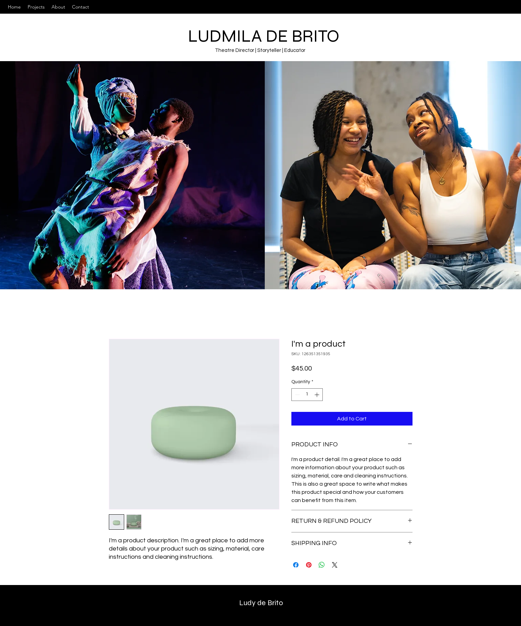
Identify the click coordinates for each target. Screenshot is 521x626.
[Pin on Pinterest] (309, 565)
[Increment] (317, 395)
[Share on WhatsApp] (322, 565)
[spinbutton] (307, 395)
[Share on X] (335, 565)
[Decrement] (296, 395)
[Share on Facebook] (296, 565)
